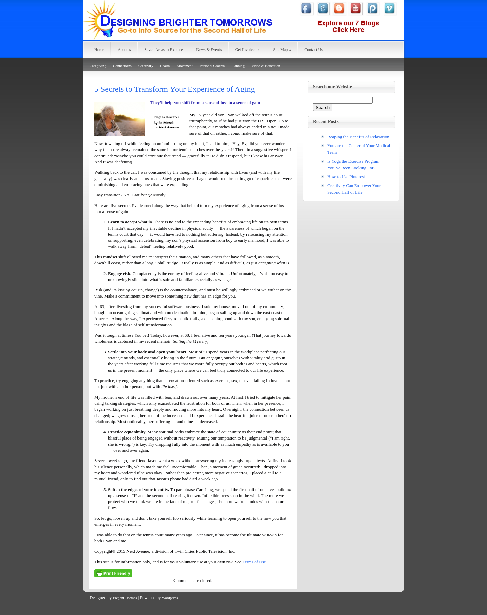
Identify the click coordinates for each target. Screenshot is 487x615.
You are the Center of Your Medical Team (358, 149)
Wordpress (170, 598)
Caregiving (98, 66)
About (124, 49)
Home (99, 49)
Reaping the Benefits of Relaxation (358, 136)
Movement (185, 66)
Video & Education (265, 66)
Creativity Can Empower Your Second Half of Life (354, 189)
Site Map (282, 49)
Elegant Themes (125, 598)
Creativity (145, 66)
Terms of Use (254, 561)
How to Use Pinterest (346, 176)
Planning (238, 66)
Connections (122, 66)
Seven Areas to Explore (163, 49)
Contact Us (313, 49)
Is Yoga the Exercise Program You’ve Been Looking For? (353, 164)
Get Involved (247, 49)
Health (165, 66)
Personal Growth (212, 66)
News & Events (209, 49)
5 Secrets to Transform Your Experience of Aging (174, 89)
